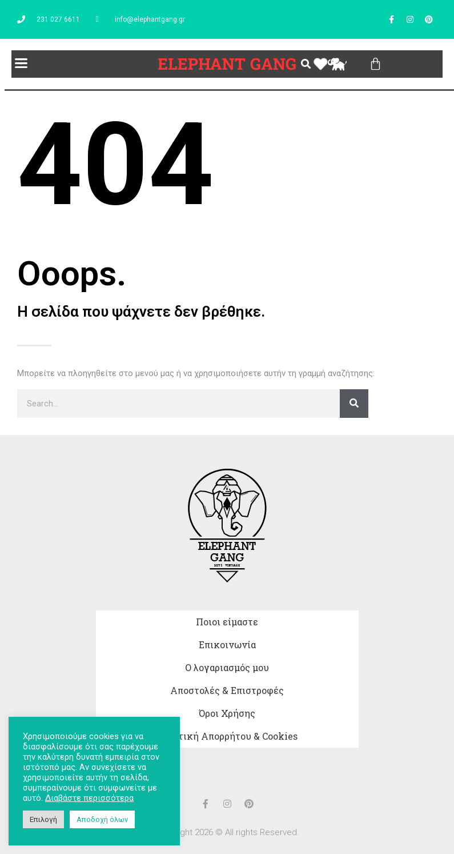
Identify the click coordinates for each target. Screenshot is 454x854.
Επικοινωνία (227, 644)
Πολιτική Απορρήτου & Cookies (227, 736)
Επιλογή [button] (43, 819)
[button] (20, 64)
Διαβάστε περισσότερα (89, 798)
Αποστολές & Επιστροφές (227, 690)
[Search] (354, 403)
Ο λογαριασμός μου (227, 667)
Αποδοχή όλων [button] (102, 819)
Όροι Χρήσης (227, 713)
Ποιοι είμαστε (227, 622)
